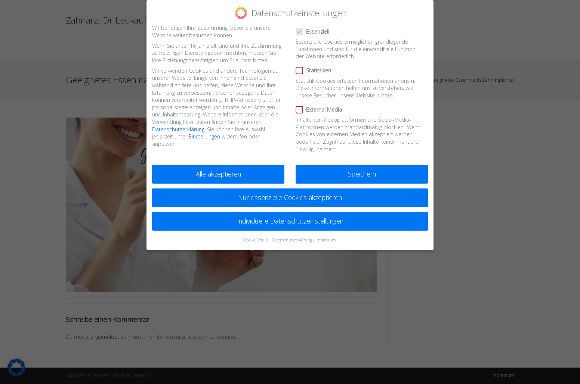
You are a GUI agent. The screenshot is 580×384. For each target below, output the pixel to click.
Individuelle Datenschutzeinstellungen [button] (290, 220)
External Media (322, 109)
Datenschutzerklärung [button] (292, 240)
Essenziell (316, 31)
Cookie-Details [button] (256, 240)
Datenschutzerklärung (178, 129)
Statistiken (316, 70)
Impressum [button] (325, 240)
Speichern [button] (362, 173)
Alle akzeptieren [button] (218, 173)
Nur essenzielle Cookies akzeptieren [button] (290, 197)
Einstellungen (204, 136)
